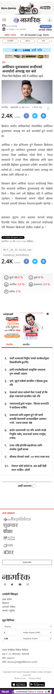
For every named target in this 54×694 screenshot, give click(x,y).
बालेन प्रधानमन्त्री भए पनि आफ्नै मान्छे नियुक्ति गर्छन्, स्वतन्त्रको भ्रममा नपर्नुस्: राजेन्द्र (28, 434)
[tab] (10, 345)
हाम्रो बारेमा (7, 600)
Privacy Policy (35, 678)
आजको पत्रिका (45, 30)
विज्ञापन (5, 603)
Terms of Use (20, 678)
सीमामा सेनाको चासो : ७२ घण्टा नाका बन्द (29, 456)
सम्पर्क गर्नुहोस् (8, 611)
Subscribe (46, 26)
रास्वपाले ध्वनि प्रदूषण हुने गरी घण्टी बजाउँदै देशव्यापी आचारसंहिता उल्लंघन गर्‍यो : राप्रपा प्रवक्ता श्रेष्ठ (28, 418)
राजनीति (10, 41)
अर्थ (43, 41)
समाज (27, 41)
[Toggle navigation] (4, 18)
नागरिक (4, 108)
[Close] (46, 58)
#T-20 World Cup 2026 (34, 35)
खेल (3, 63)
